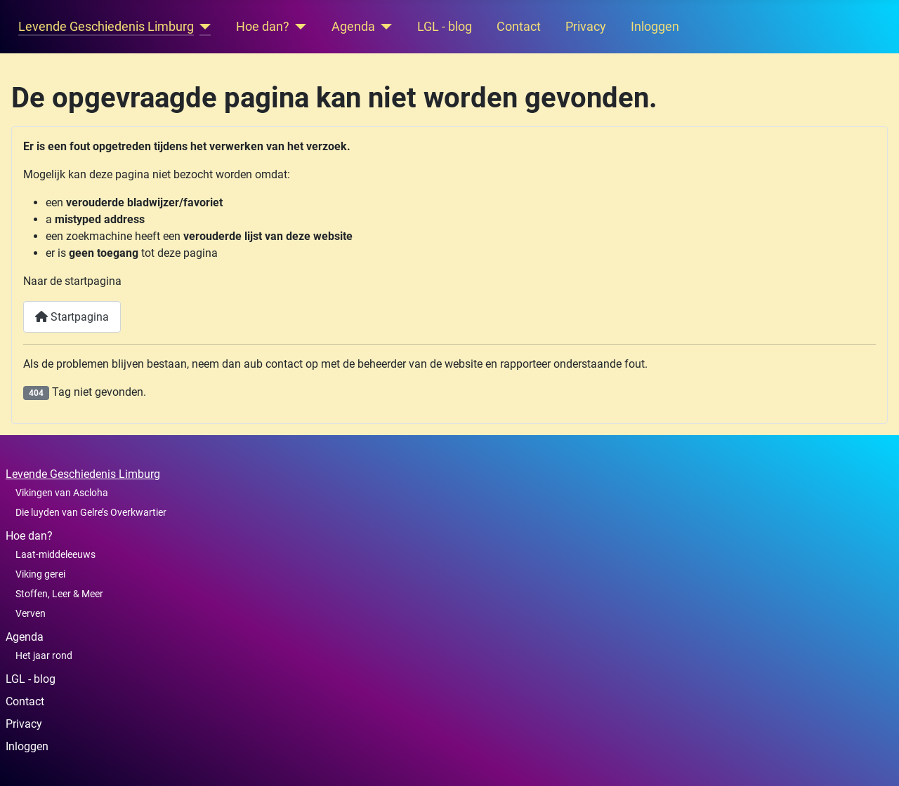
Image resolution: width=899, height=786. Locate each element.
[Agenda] (384, 27)
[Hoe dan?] (298, 27)
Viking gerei (40, 574)
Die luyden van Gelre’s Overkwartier (90, 512)
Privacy (585, 27)
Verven (30, 613)
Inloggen (655, 27)
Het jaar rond (43, 655)
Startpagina (72, 317)
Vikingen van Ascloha (61, 492)
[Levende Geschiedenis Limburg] (202, 27)
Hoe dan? (262, 27)
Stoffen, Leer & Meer (59, 593)
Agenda (353, 27)
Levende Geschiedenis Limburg (106, 27)
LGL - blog (444, 27)
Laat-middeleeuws (55, 554)
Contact (519, 27)
